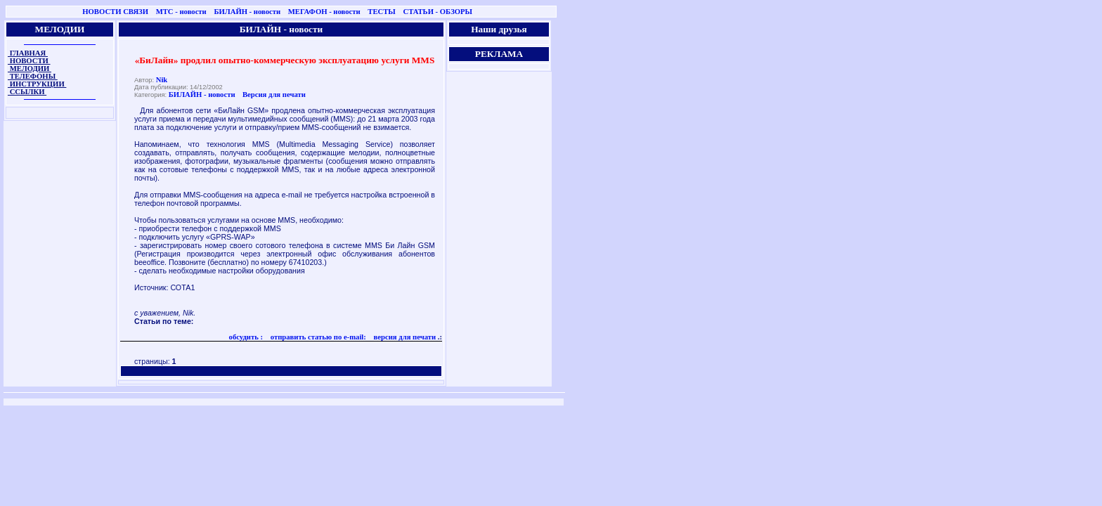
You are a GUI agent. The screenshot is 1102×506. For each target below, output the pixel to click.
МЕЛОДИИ (29, 68)
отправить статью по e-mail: (317, 337)
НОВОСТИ (29, 61)
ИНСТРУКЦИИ (37, 84)
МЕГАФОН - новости (324, 11)
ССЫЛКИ (27, 92)
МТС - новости (181, 11)
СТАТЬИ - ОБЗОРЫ (437, 11)
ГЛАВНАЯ (28, 53)
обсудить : (246, 337)
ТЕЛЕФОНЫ (33, 76)
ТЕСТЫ (381, 11)
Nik (162, 80)
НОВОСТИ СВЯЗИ (115, 11)
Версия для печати (274, 94)
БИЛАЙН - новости (247, 11)
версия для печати (404, 337)
